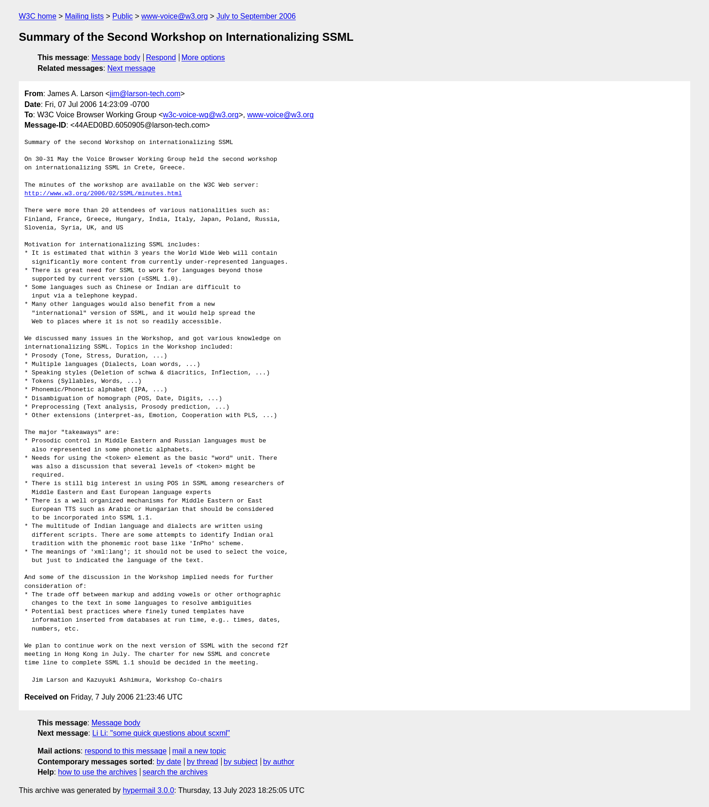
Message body (116, 57)
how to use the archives (97, 772)
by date (168, 762)
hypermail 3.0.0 (148, 790)
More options (203, 57)
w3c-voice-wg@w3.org (201, 115)
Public (122, 16)
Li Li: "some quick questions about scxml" (161, 733)
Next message (131, 68)
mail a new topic (199, 751)
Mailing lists (84, 16)
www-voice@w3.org (174, 16)
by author (278, 762)
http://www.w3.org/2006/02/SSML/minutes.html (103, 194)
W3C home (37, 16)
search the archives (175, 772)
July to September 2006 (256, 16)
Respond (161, 57)
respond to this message (125, 751)
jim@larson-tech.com (145, 94)
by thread (202, 762)
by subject (240, 762)
